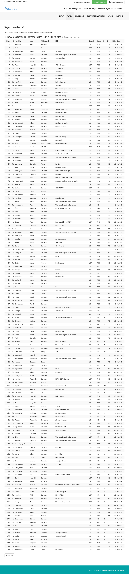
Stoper (110, 16)
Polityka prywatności (95, 16)
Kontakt (119, 16)
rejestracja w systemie (116, 2)
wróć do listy (9, 555)
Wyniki (69, 16)
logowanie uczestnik (100, 2)
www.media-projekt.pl (109, 570)
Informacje (79, 16)
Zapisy (61, 16)
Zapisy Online (11, 8)
